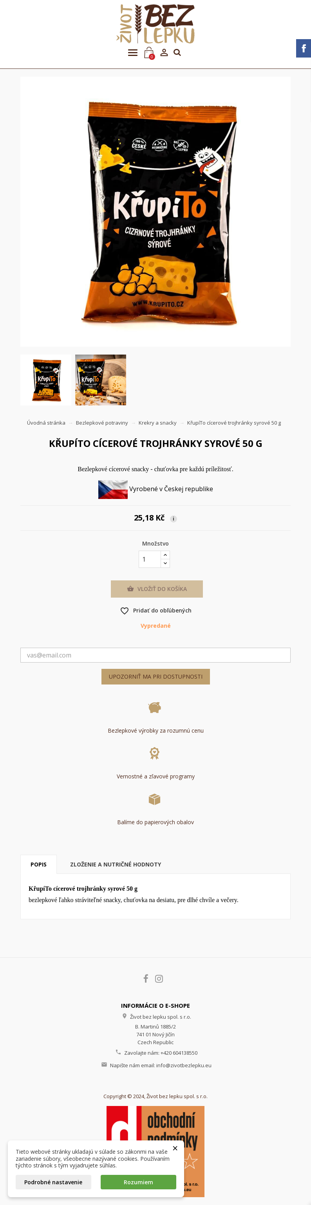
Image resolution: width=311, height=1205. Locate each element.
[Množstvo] (150, 559)
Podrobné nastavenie (53, 1182)
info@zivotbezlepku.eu (184, 1065)
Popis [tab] (39, 864)
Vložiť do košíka (157, 589)
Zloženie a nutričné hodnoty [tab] (115, 864)
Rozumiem (138, 1182)
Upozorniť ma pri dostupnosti (156, 676)
